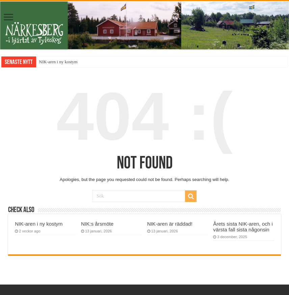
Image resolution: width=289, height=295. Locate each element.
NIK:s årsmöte (97, 224)
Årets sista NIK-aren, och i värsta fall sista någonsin (243, 226)
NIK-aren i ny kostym (58, 61)
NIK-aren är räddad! (169, 224)
